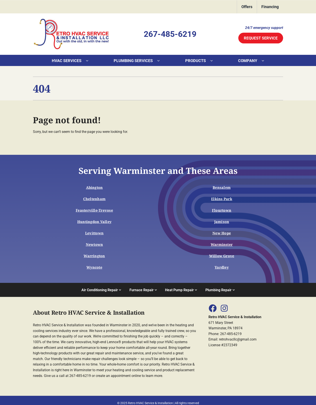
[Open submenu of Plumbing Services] (160, 60)
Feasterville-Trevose (94, 210)
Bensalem (222, 187)
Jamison (221, 221)
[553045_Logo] (71, 19)
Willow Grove (221, 255)
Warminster (222, 244)
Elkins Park (221, 198)
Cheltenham (94, 198)
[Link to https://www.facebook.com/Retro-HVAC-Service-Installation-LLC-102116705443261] (212, 308)
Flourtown (221, 210)
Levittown (94, 233)
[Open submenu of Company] (265, 60)
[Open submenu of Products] (213, 60)
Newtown (94, 244)
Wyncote (94, 267)
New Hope (221, 233)
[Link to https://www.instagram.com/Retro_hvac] (224, 308)
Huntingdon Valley (94, 221)
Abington (94, 187)
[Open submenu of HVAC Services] (89, 60)
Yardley (222, 267)
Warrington (94, 255)
